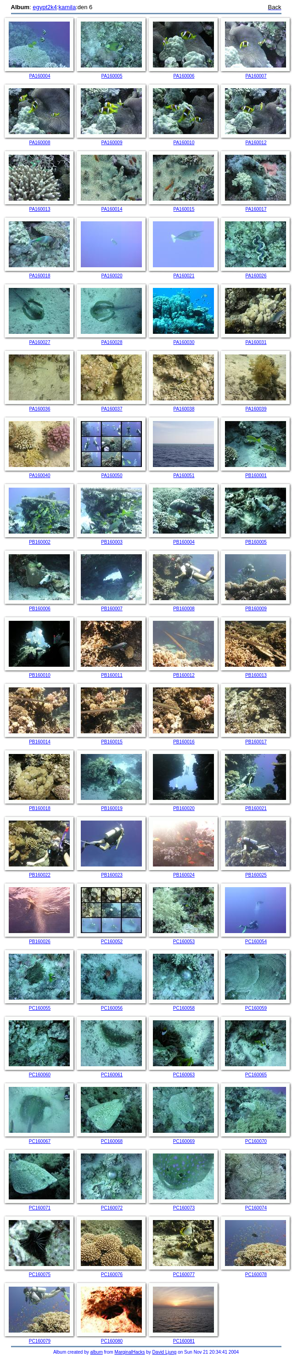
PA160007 (256, 76)
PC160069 (184, 1141)
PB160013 (256, 675)
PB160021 (256, 808)
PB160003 (112, 542)
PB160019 (112, 808)
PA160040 (40, 475)
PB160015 (112, 741)
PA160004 (40, 76)
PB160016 (184, 741)
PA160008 (40, 142)
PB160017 (256, 741)
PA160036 (40, 408)
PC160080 (112, 1341)
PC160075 (40, 1274)
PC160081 (184, 1341)
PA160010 (184, 142)
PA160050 (112, 475)
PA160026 (256, 275)
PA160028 (112, 342)
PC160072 (112, 1207)
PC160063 (184, 1074)
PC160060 (40, 1074)
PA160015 (184, 209)
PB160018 (40, 808)
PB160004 (184, 542)
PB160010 (40, 675)
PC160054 (256, 941)
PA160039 (256, 408)
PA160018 (40, 275)
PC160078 (256, 1274)
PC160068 (112, 1141)
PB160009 (256, 608)
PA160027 (40, 342)
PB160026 (40, 941)
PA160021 (184, 275)
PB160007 (112, 608)
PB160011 (112, 675)
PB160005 (256, 542)
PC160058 (184, 1008)
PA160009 (112, 142)
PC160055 (40, 1008)
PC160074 (256, 1207)
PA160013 (40, 209)
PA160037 (112, 408)
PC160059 (256, 1008)
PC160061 (112, 1074)
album (96, 1352)
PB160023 (112, 875)
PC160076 (112, 1274)
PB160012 (184, 675)
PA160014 (112, 209)
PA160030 (184, 342)
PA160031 (256, 342)
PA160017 (256, 209)
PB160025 (256, 875)
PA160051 (184, 475)
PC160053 (184, 941)
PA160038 (184, 408)
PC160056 (112, 1008)
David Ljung (164, 1352)
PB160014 (40, 741)
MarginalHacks (129, 1352)
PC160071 (40, 1207)
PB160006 (40, 608)
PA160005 (112, 76)
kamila (67, 7)
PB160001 (256, 475)
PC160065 (256, 1074)
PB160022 (40, 875)
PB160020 (184, 808)
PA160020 (112, 275)
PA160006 (184, 76)
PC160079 (40, 1341)
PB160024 (184, 875)
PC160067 (40, 1141)
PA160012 (256, 142)
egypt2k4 (45, 7)
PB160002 (40, 542)
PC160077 (184, 1274)
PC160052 (112, 941)
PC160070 (256, 1141)
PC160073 (184, 1207)
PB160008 (184, 608)
